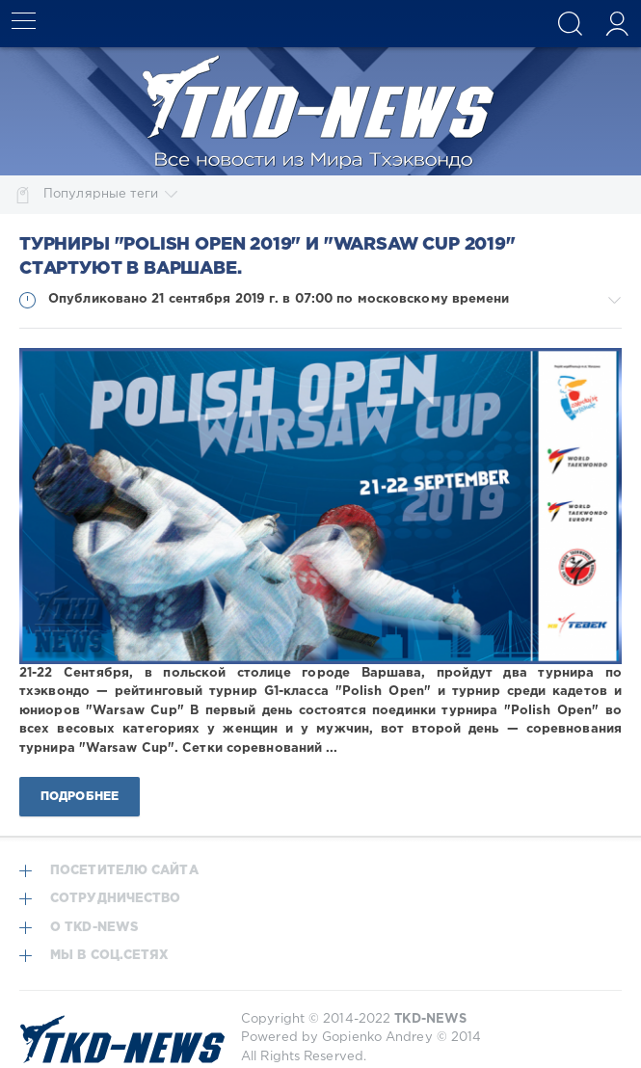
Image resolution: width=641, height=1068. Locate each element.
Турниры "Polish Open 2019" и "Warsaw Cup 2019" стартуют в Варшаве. (267, 257)
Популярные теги (110, 195)
